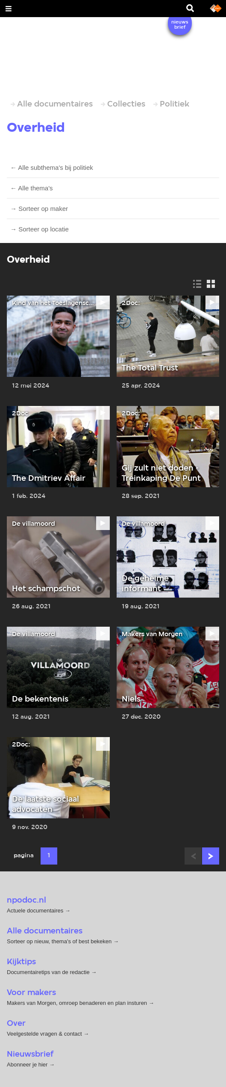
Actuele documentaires (35, 910)
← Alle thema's (31, 188)
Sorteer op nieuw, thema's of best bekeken (59, 941)
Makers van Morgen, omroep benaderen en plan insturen (77, 1003)
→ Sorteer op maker (39, 208)
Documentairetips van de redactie (48, 972)
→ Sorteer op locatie (39, 229)
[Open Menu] (8, 8)
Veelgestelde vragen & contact (44, 1034)
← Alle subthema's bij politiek (51, 167)
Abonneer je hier (28, 1064)
